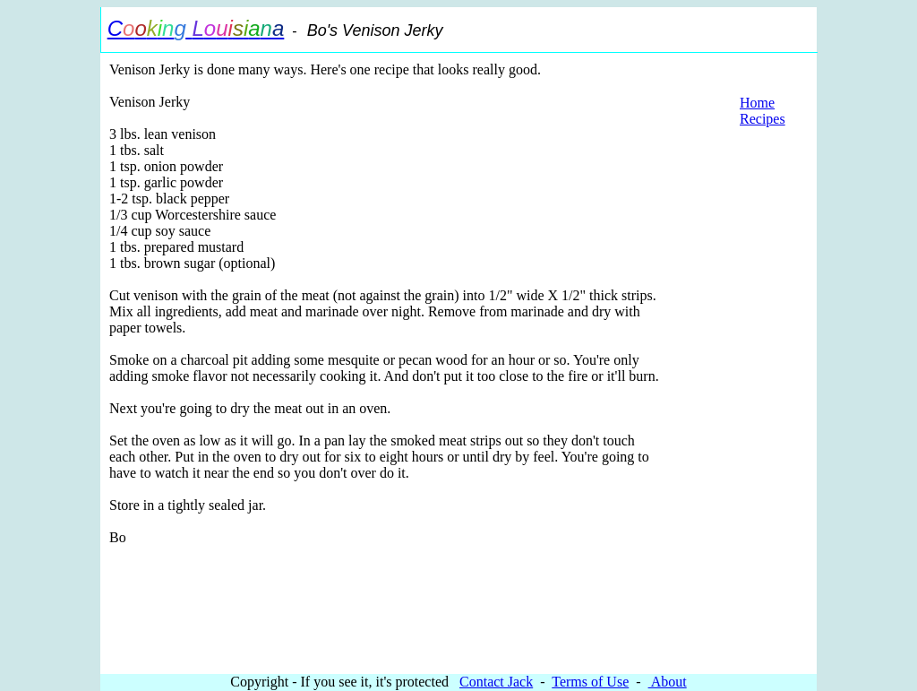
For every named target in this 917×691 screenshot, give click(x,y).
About (667, 681)
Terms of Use (590, 681)
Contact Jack (496, 681)
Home (757, 102)
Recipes (762, 118)
